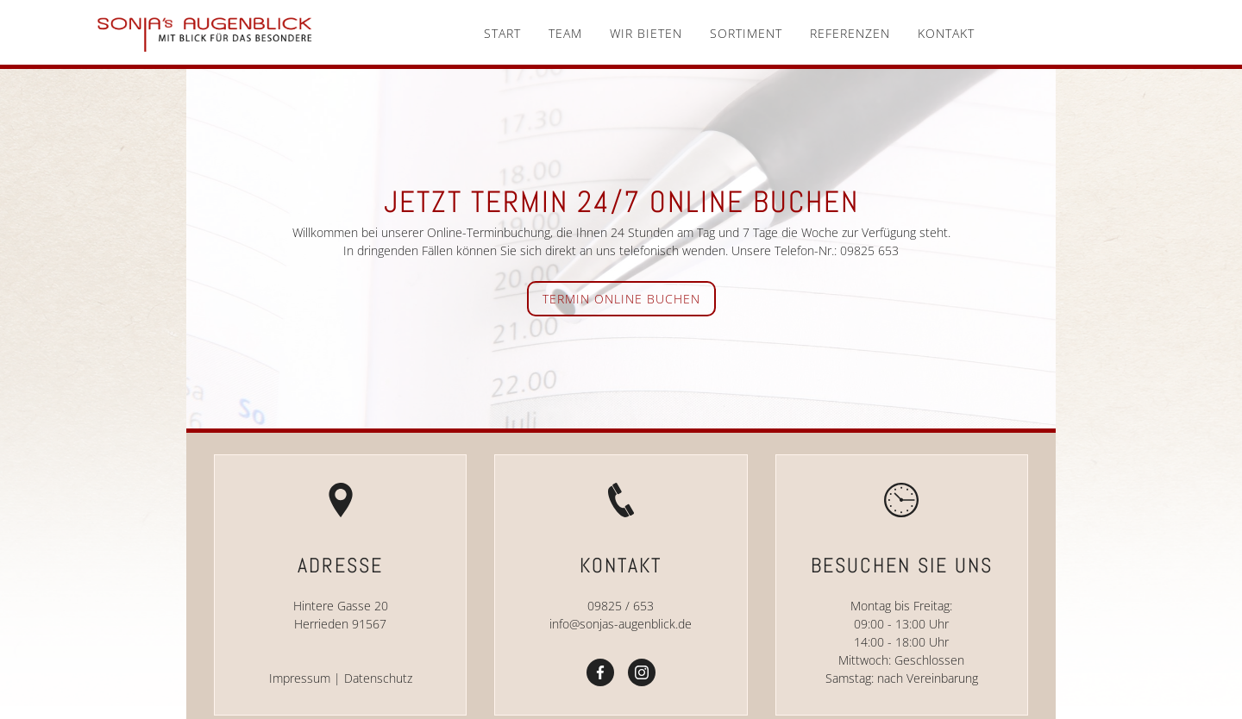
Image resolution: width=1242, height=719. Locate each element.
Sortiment (746, 33)
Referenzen (850, 33)
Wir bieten (646, 33)
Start (502, 33)
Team (565, 33)
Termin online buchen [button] (621, 299)
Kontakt (946, 33)
